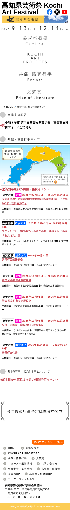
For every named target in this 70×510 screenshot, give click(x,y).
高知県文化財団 (17, 493)
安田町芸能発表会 (12, 259)
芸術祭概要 (32, 448)
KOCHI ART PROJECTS (23, 453)
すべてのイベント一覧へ (48, 442)
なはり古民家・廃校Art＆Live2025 (22, 324)
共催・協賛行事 (17, 458)
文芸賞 (40, 458)
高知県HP (14, 473)
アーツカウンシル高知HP (23, 479)
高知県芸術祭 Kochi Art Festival (35, 12)
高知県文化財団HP (40, 473)
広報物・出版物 (50, 468)
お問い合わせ (49, 463)
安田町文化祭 (10, 352)
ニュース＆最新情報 (20, 463)
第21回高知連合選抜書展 (16, 280)
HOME (9, 107)
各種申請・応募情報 (20, 468)
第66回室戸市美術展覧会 (16, 300)
